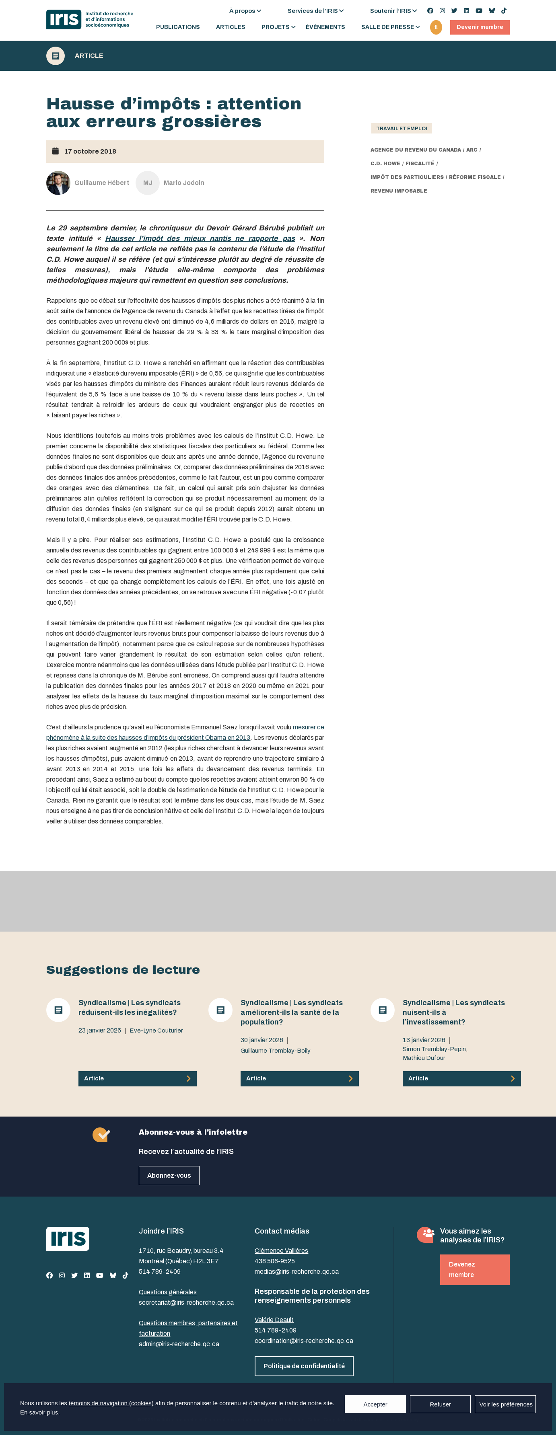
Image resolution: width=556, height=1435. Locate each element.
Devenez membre (462, 1269)
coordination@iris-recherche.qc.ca (304, 1340)
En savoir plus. (40, 1412)
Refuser (440, 1404)
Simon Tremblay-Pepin (434, 1049)
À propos (242, 11)
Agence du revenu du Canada (416, 150)
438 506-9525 (275, 1261)
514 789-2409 (160, 1271)
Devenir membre (480, 27)
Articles (230, 27)
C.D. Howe (385, 163)
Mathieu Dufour (424, 1057)
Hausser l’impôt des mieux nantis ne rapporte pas (200, 238)
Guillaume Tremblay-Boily (276, 1050)
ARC (472, 150)
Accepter (375, 1404)
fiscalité (420, 163)
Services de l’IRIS (313, 11)
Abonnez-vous (169, 1175)
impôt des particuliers (407, 177)
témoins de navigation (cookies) (111, 1403)
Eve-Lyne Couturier (156, 1030)
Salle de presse (387, 27)
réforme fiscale (475, 177)
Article (89, 56)
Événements (325, 27)
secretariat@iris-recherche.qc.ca (186, 1302)
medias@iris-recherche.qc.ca (297, 1271)
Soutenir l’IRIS (390, 11)
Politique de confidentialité (304, 1366)
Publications (178, 27)
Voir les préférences (506, 1404)
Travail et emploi (401, 128)
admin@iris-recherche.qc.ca (179, 1344)
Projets (276, 27)
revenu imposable (399, 191)
